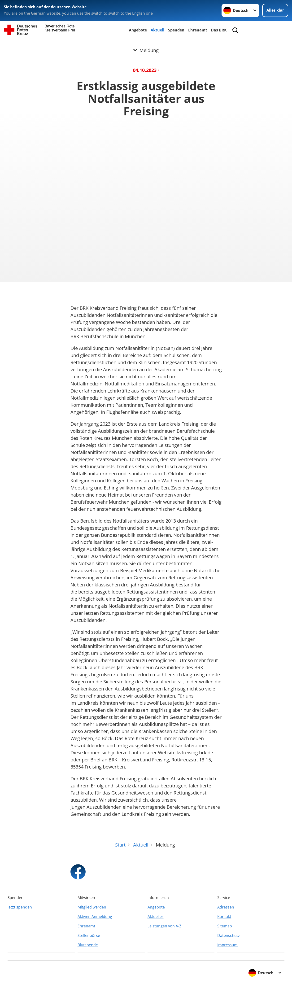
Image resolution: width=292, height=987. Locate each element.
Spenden (176, 30)
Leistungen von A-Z (164, 926)
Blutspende (88, 945)
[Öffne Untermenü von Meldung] (146, 45)
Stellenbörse (89, 935)
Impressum (227, 945)
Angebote (138, 30)
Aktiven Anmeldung (95, 916)
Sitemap (224, 926)
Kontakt (224, 916)
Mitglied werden (92, 907)
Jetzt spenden (20, 907)
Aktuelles (156, 916)
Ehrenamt (197, 30)
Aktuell (157, 30)
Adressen (225, 907)
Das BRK (219, 30)
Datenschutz (228, 935)
